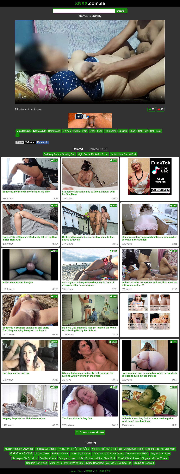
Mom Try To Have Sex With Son (66, 463)
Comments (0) (97, 148)
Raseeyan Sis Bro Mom (24, 458)
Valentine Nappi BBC (137, 453)
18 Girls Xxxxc (42, 453)
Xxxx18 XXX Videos (128, 458)
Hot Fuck (143, 131)
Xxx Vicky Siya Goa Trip (118, 463)
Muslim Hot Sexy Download (19, 449)
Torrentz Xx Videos (46, 449)
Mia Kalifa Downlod (144, 463)
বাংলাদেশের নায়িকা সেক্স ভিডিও (108, 453)
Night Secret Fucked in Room (93, 154)
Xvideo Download (94, 463)
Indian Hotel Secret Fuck (123, 154)
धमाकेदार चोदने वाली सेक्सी (104, 449)
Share (20, 142)
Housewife (110, 131)
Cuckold (122, 131)
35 (151, 109)
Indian (76, 131)
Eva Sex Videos (48, 458)
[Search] (84, 10)
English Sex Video (160, 453)
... (17, 135)
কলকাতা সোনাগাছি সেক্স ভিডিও (73, 449)
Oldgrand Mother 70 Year (154, 458)
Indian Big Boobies (80, 453)
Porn (84, 131)
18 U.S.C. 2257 (102, 471)
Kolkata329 (39, 131)
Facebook (42, 142)
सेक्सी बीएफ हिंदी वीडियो (21, 453)
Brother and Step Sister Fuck (100, 458)
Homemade (54, 131)
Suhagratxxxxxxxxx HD (71, 458)
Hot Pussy (155, 131)
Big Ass (67, 131)
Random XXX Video (36, 463)
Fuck (99, 131)
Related (78, 148)
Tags (80, 471)
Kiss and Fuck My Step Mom (160, 449)
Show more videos (90, 432)
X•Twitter (30, 142)
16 (160, 109)
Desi (92, 131)
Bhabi (133, 131)
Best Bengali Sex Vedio (130, 449)
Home (73, 471)
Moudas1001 (24, 131)
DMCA (88, 471)
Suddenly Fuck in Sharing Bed (59, 154)
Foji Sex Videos (60, 453)
